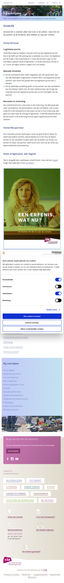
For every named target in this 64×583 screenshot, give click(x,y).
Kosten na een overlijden (13, 347)
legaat (55, 160)
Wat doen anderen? (11, 352)
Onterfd (6, 388)
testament (29, 163)
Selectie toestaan (32, 323)
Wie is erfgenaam (10, 381)
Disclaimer (26, 574)
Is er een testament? (45, 517)
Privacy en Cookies (11, 574)
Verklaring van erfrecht (12, 374)
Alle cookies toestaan (32, 316)
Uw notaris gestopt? (31, 551)
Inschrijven (13, 451)
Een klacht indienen (45, 530)
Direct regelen (9, 370)
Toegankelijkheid (40, 574)
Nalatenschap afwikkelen (13, 395)
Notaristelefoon (15, 530)
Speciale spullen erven (12, 392)
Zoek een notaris (15, 517)
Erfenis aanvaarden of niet (13, 384)
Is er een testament (10, 377)
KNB (45, 570)
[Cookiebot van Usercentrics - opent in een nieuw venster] (51, 252)
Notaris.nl (7, 470)
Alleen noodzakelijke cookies (32, 329)
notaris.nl (7, 2)
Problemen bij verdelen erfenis (15, 337)
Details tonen (52, 309)
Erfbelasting (8, 342)
